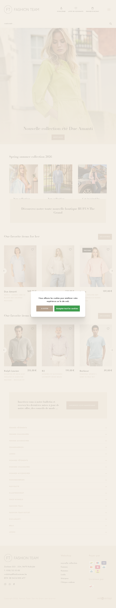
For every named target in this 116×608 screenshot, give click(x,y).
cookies (56, 298)
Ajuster (44, 308)
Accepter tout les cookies (67, 308)
